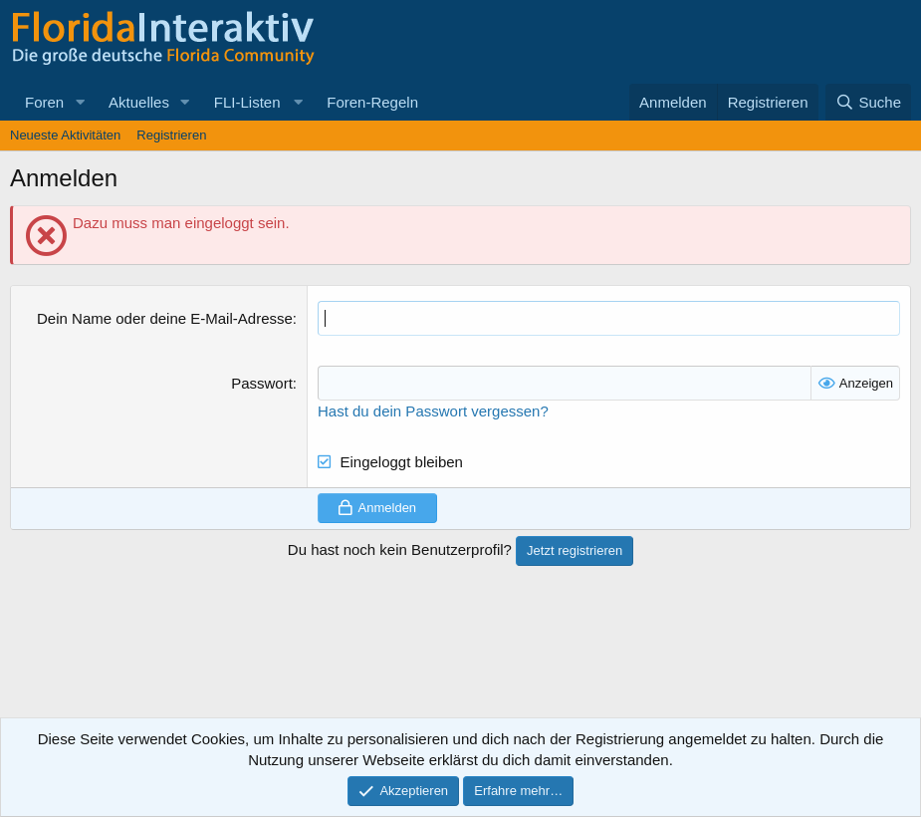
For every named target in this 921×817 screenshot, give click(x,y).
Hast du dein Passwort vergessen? (433, 411)
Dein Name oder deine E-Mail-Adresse (165, 318)
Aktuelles (139, 102)
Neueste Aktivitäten (65, 135)
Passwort (262, 383)
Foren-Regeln (372, 102)
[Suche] (868, 102)
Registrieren (171, 135)
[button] (80, 102)
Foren (44, 102)
